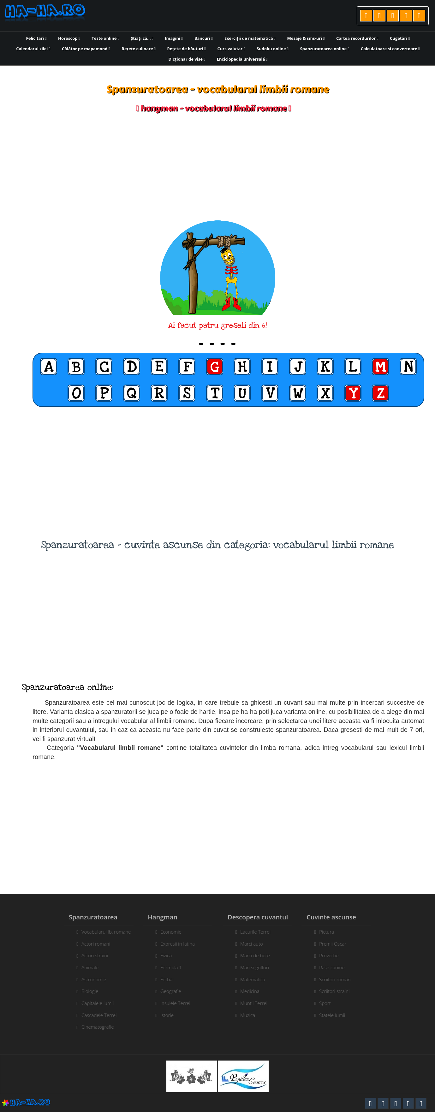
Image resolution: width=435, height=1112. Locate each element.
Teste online (105, 38)
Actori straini (91, 955)
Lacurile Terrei (259, 932)
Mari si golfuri (258, 967)
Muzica (251, 1015)
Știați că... (142, 38)
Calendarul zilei (33, 48)
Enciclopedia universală (242, 59)
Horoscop (69, 38)
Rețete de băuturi (186, 48)
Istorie (163, 1015)
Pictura (330, 932)
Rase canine (335, 967)
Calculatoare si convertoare (390, 48)
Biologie (86, 991)
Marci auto (255, 944)
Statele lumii (336, 1015)
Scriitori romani (339, 979)
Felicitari (36, 38)
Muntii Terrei (257, 1003)
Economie (167, 932)
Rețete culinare (139, 48)
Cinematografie (94, 1027)
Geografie (167, 991)
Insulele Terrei (172, 1003)
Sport (329, 1003)
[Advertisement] (217, 167)
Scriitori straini (338, 991)
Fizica (162, 955)
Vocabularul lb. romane (102, 932)
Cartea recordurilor (357, 38)
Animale (86, 967)
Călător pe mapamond (86, 48)
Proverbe (333, 955)
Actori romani (92, 944)
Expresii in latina (174, 944)
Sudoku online (273, 48)
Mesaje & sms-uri (306, 38)
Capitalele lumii (94, 1003)
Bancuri (203, 38)
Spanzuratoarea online (324, 48)
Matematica (256, 979)
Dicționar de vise (187, 59)
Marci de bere (258, 955)
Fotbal (163, 979)
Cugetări (400, 38)
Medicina (253, 991)
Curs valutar (231, 48)
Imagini (174, 38)
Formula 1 (167, 967)
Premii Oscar (336, 944)
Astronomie (90, 979)
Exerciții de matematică (250, 38)
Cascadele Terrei (95, 1015)
